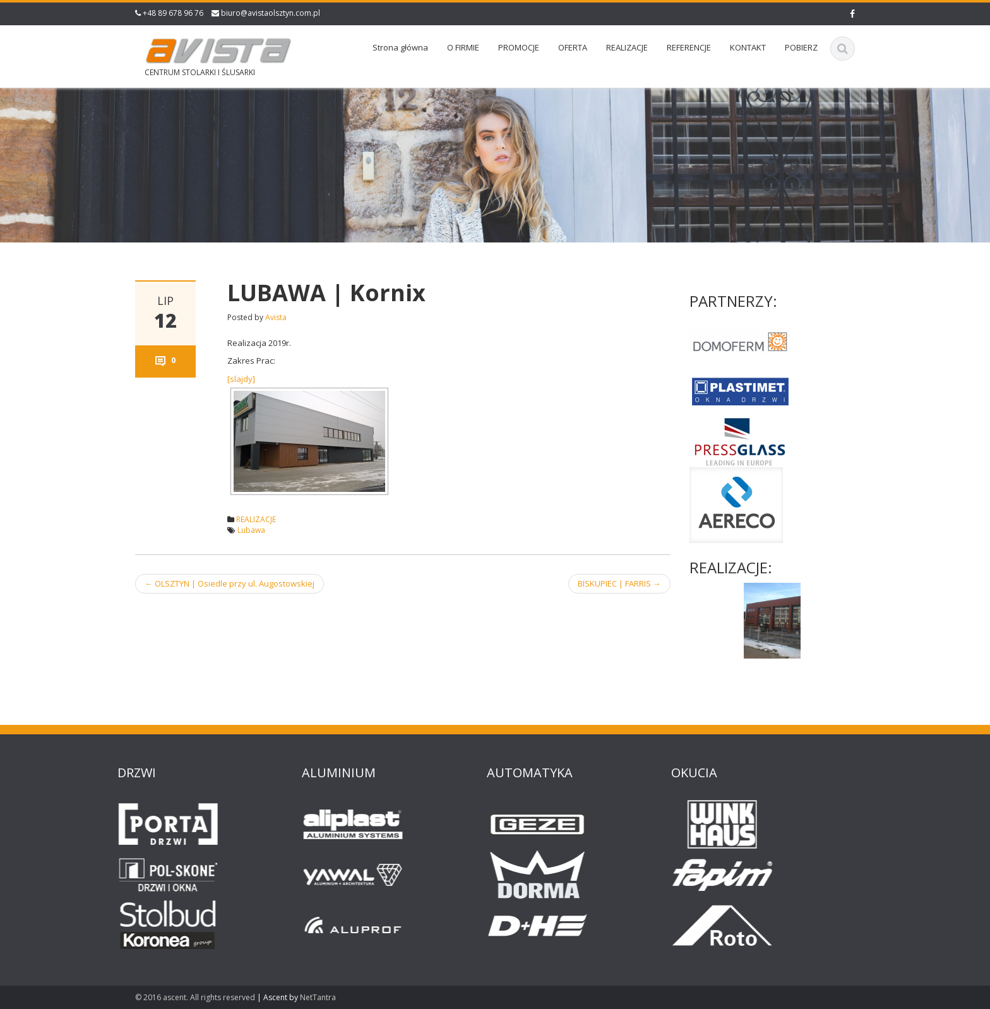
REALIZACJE (627, 47)
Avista (276, 317)
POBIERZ (801, 47)
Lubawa (251, 530)
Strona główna (400, 47)
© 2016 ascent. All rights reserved (195, 997)
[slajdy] (241, 379)
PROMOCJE (518, 47)
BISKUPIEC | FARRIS (619, 583)
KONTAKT (748, 47)
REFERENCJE (689, 47)
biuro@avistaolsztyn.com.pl (270, 13)
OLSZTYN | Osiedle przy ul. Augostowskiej (229, 583)
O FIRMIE (463, 47)
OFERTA (572, 47)
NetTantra (318, 997)
